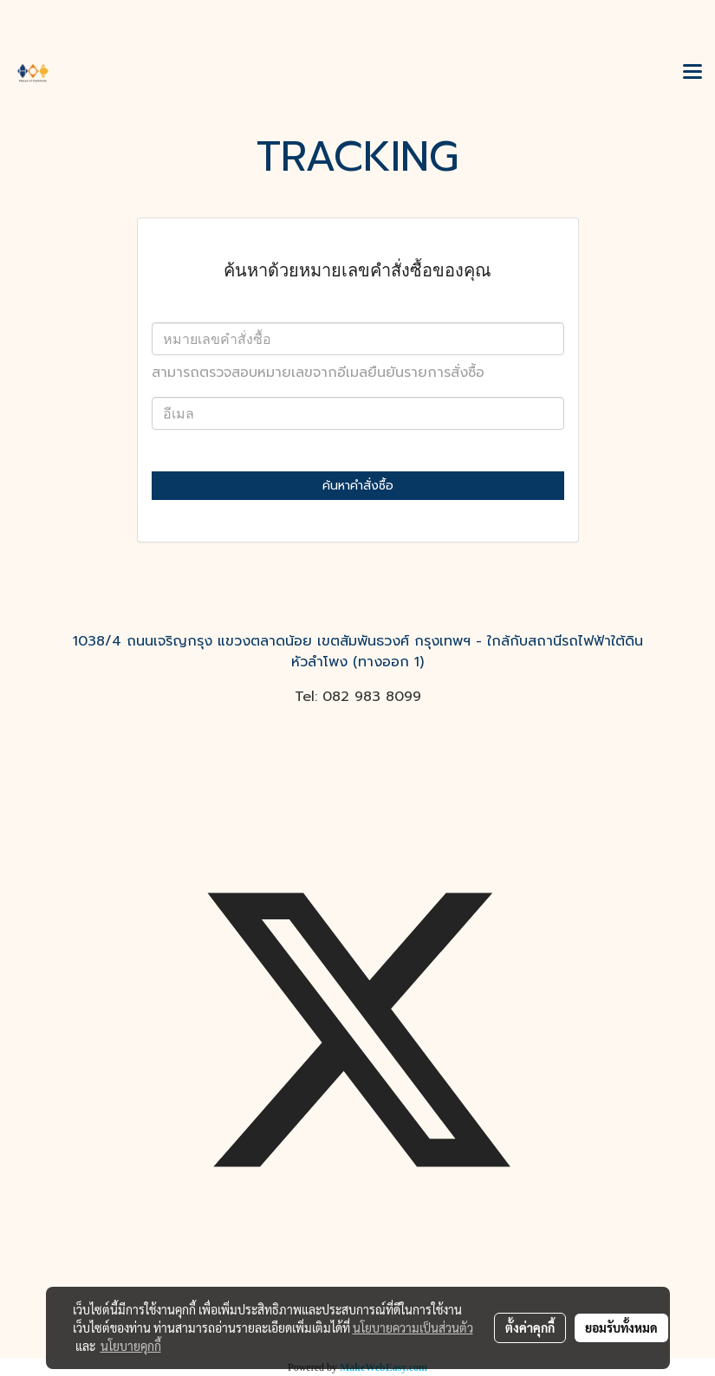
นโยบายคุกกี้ (131, 1345)
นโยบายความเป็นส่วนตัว (413, 1327)
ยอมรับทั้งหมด (621, 1327)
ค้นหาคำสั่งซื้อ (357, 486)
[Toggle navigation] (692, 73)
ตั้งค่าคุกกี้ (530, 1327)
